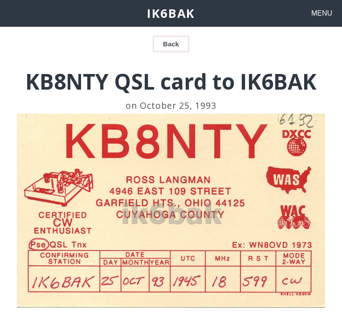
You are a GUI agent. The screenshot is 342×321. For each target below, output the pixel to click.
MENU (321, 13)
